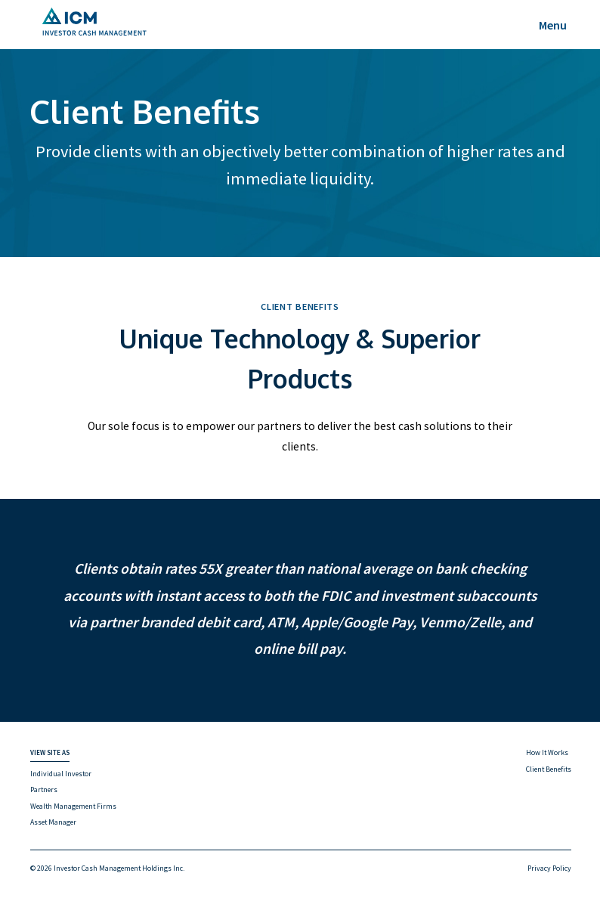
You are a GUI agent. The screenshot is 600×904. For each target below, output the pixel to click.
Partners (43, 789)
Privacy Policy (549, 868)
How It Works (547, 752)
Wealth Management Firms (73, 806)
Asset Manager (53, 822)
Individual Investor (60, 774)
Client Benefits (548, 769)
